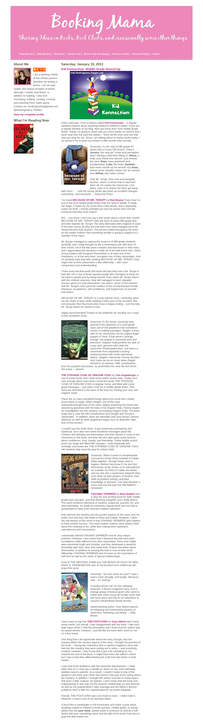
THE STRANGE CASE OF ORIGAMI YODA (86, 375)
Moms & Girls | (121, 53)
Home (156, 53)
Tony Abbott (118, 621)
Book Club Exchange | (97, 53)
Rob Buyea (116, 200)
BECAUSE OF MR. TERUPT (89, 200)
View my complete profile (29, 114)
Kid (114, 122)
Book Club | (75, 53)
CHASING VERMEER (103, 493)
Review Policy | (141, 53)
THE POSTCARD (97, 621)
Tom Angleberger (125, 375)
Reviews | (60, 53)
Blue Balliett (127, 493)
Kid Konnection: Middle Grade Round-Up (91, 69)
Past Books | (27, 53)
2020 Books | (44, 53)
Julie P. (41, 69)
